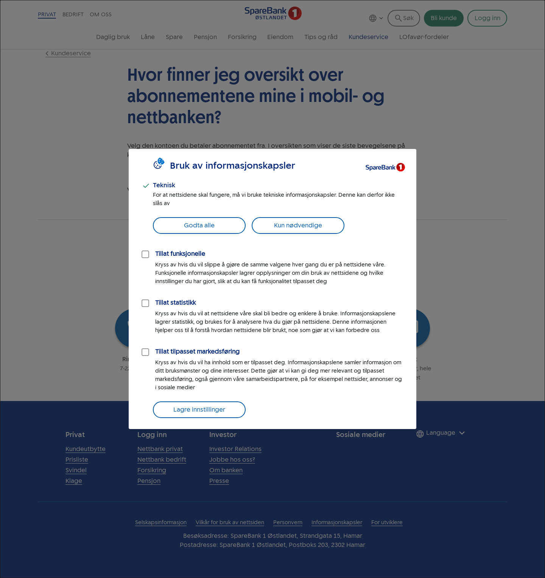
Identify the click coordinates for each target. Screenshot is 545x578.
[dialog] (272, 289)
